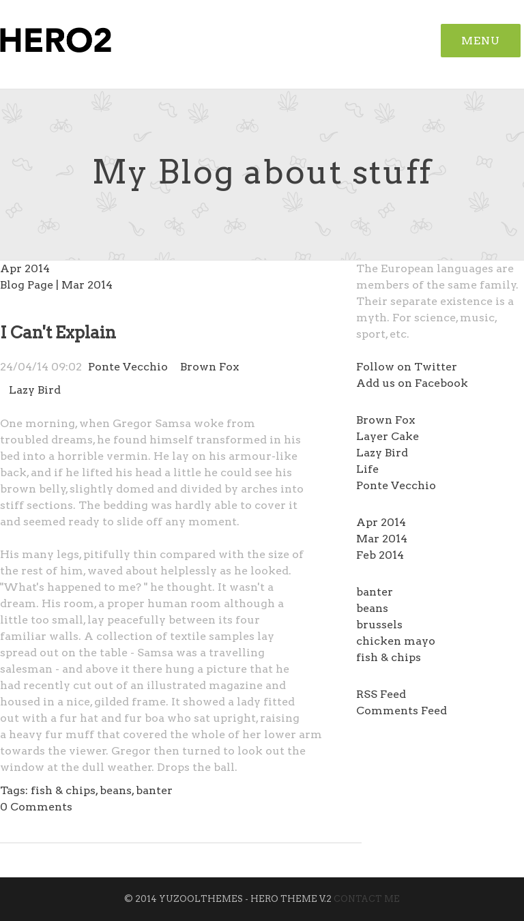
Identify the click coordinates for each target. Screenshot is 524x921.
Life (367, 469)
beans (372, 608)
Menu (480, 40)
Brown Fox (385, 419)
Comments (36, 806)
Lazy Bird (382, 452)
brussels (379, 624)
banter (374, 591)
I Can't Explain (58, 332)
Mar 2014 (381, 538)
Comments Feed (401, 710)
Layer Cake (387, 436)
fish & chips (388, 657)
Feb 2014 (380, 555)
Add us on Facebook (412, 383)
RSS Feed (381, 694)
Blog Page (26, 284)
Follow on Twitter (406, 366)
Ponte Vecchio (396, 485)
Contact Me (367, 899)
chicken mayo (395, 640)
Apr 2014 (381, 522)
